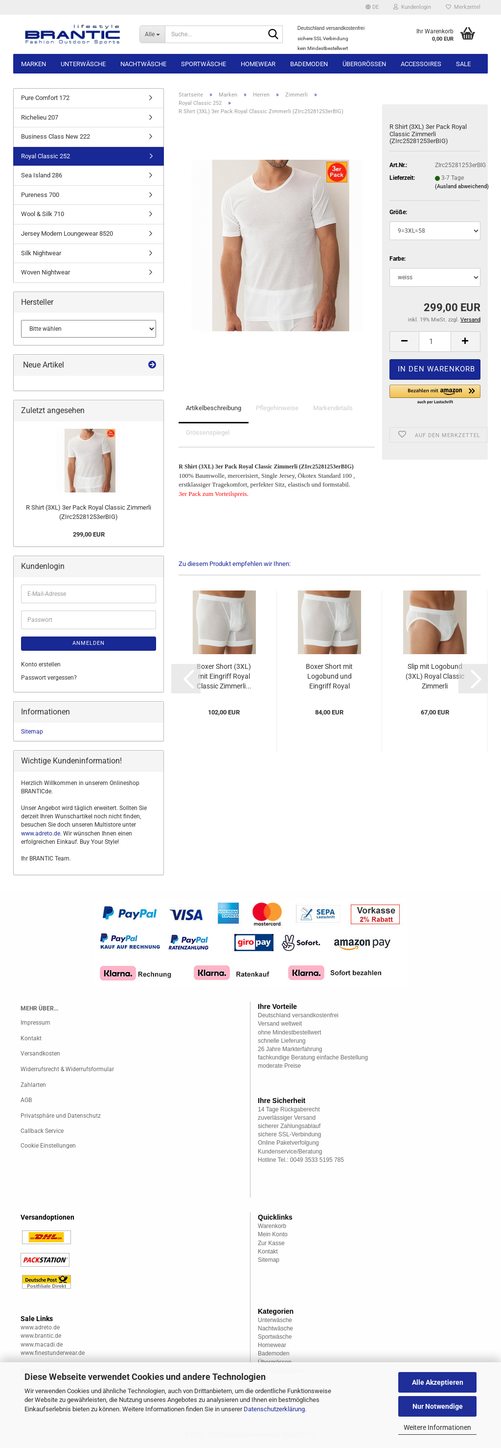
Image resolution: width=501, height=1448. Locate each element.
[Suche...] (152, 34)
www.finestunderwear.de (53, 1353)
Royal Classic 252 (45, 156)
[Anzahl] (435, 341)
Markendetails (333, 408)
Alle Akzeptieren (437, 1382)
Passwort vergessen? (49, 677)
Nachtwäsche (143, 64)
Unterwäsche (83, 64)
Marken (33, 64)
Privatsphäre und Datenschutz (61, 1115)
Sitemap (32, 731)
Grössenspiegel (207, 432)
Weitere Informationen (437, 1427)
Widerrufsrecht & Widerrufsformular (67, 1069)
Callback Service (42, 1131)
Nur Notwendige (437, 1406)
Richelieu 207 (39, 117)
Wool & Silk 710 (42, 214)
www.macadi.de (42, 1344)
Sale (463, 64)
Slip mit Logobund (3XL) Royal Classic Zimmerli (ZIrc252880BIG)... (435, 677)
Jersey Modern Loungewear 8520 (67, 233)
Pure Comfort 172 (45, 97)
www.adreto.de (40, 833)
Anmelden (88, 643)
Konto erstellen (41, 664)
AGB (26, 1100)
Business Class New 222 (55, 136)
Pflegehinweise (277, 408)
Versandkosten (40, 1053)
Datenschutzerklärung (274, 1409)
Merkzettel (463, 7)
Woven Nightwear (45, 272)
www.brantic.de (41, 1335)
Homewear (258, 64)
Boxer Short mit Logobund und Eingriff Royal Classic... (329, 677)
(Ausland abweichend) (462, 186)
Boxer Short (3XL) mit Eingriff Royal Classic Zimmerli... (224, 676)
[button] (372, 7)
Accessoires (421, 64)
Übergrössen (364, 64)
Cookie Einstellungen (48, 1145)
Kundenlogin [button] (412, 7)
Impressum (35, 1022)
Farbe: (397, 258)
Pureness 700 (40, 194)
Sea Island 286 (41, 175)
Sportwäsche (203, 64)
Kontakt (31, 1038)
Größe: (398, 212)
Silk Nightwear (41, 253)
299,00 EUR (89, 534)
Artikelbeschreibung (213, 408)
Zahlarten (33, 1084)
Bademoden (309, 64)
